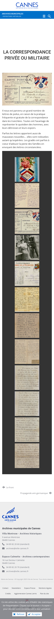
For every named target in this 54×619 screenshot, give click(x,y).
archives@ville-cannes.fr (17, 548)
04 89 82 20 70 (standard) (17, 567)
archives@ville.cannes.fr (17, 571)
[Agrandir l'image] (27, 88)
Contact (5, 588)
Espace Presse (29, 588)
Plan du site (44, 593)
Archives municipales (24, 15)
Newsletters (16, 588)
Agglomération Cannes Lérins (25, 593)
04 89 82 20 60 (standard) (17, 544)
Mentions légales (45, 588)
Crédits (8, 593)
